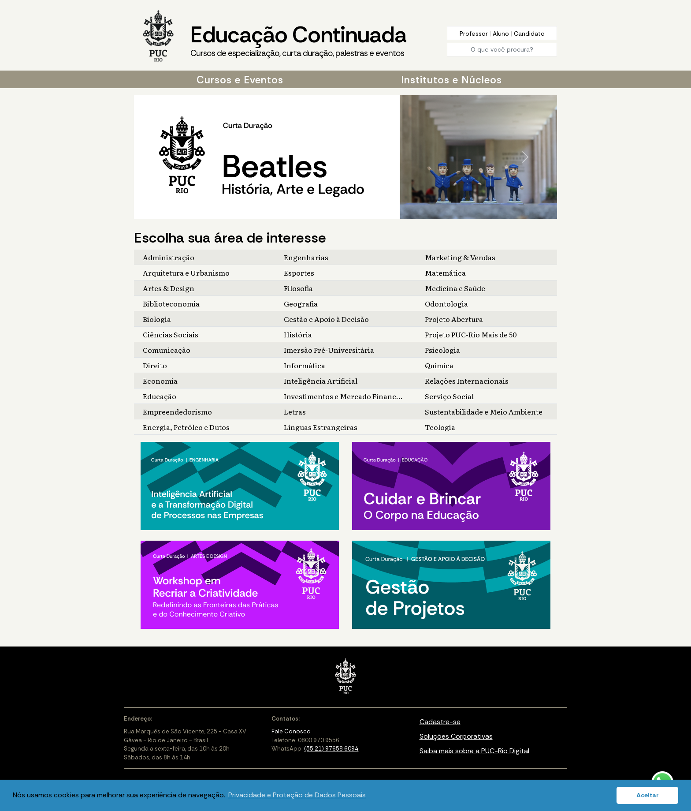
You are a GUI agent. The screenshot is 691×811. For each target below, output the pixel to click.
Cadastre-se (440, 721)
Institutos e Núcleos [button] (451, 79)
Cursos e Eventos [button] (240, 79)
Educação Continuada (298, 40)
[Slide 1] (335, 212)
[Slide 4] (356, 212)
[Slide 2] (342, 212)
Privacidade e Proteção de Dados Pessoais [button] (297, 795)
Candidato (529, 33)
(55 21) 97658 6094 (331, 748)
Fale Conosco (291, 731)
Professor (475, 33)
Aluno (502, 33)
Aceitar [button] (647, 795)
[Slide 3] (349, 212)
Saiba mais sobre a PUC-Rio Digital (474, 750)
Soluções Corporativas (456, 736)
